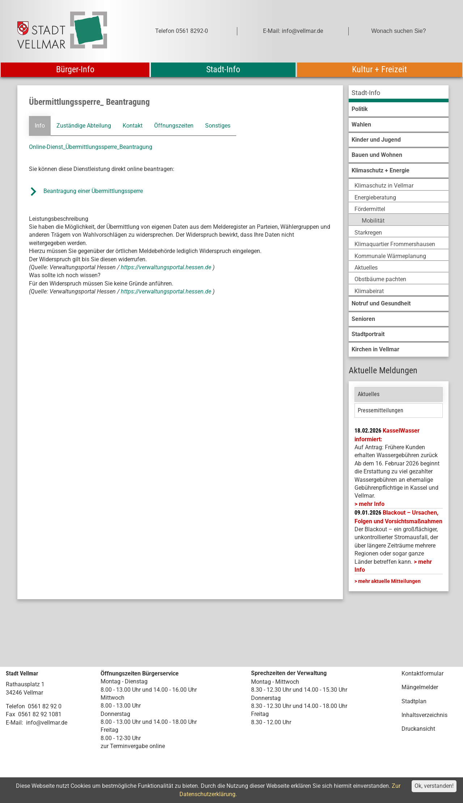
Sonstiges (217, 125)
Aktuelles (368, 394)
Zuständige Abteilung (83, 125)
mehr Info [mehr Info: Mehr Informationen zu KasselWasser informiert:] (372, 504)
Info (40, 125)
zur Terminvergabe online (133, 746)
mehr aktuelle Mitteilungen (389, 581)
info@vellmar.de (46, 722)
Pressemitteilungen (380, 410)
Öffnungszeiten (174, 125)
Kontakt (133, 125)
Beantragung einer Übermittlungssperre (93, 191)
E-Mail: (14, 722)
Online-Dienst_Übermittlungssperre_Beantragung (90, 146)
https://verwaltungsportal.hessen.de (167, 267)
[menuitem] (399, 93)
